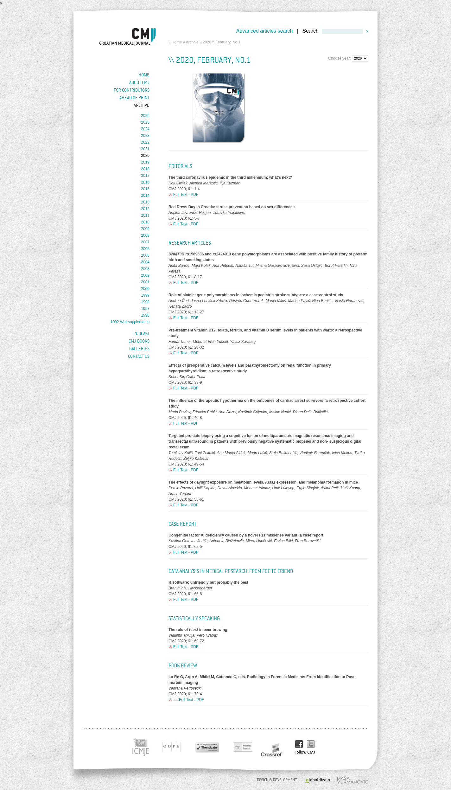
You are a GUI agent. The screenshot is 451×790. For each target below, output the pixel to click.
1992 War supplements (130, 322)
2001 (145, 282)
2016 (145, 182)
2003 (145, 269)
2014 (145, 195)
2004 (145, 262)
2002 (145, 275)
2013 (145, 202)
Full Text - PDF (185, 194)
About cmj (139, 82)
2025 (145, 122)
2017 (145, 175)
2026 (145, 115)
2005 (145, 255)
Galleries (139, 348)
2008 (145, 235)
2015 (145, 189)
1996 (145, 315)
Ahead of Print (134, 97)
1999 (145, 295)
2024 (145, 129)
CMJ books (139, 341)
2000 (145, 288)
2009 (145, 229)
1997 (145, 308)
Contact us (138, 356)
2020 (207, 42)
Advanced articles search (264, 31)
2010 (145, 222)
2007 (145, 242)
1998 (145, 302)
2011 (145, 215)
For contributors (131, 90)
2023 (145, 135)
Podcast (141, 333)
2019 (145, 162)
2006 (145, 249)
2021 (145, 149)
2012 (145, 209)
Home (177, 42)
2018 (145, 169)
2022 (145, 142)
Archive (192, 42)
